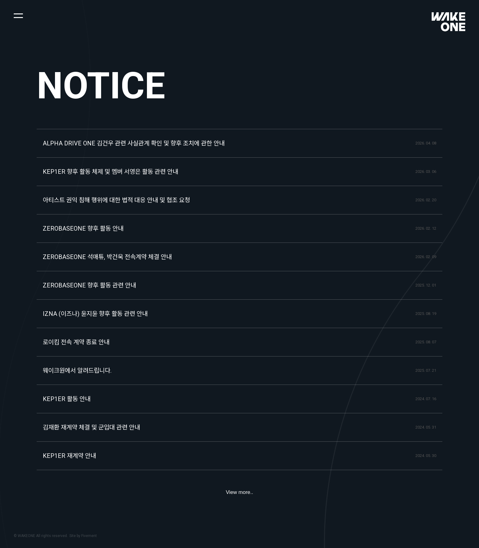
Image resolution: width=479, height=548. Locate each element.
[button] (18, 15)
